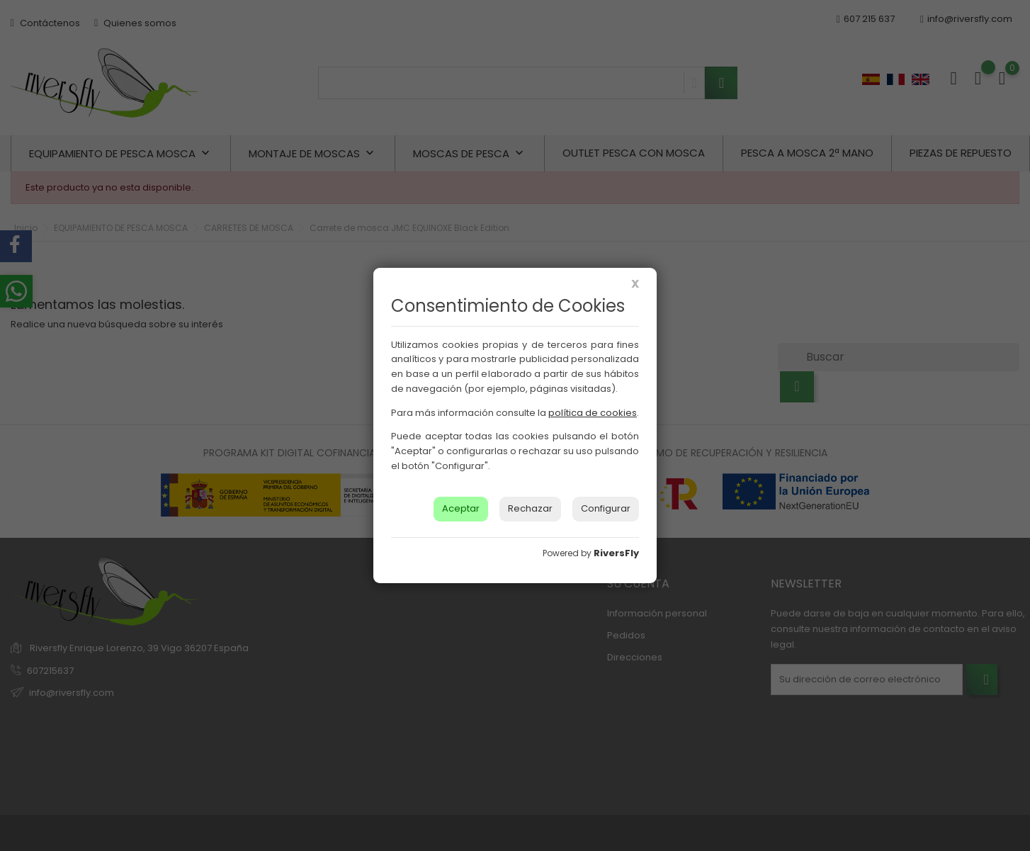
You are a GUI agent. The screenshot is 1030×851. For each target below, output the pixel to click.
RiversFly (616, 553)
